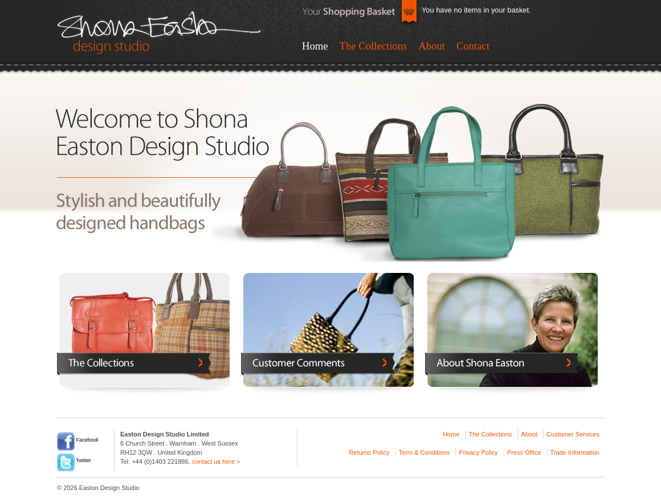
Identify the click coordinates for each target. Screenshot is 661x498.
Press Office (524, 452)
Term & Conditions (424, 452)
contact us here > (216, 461)
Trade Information (574, 452)
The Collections (373, 46)
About (431, 46)
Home (315, 46)
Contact (472, 46)
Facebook (78, 440)
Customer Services (572, 434)
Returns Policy (369, 452)
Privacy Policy (478, 452)
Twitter (74, 460)
